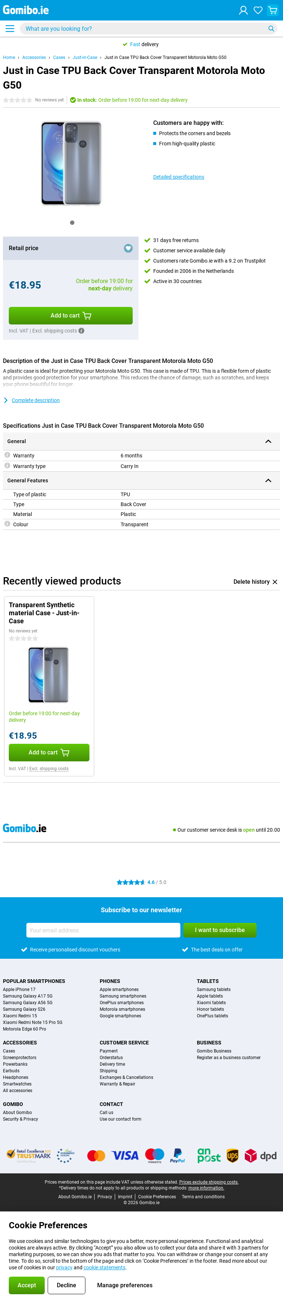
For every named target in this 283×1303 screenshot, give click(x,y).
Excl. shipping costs (49, 768)
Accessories (34, 57)
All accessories (17, 1090)
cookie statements (104, 1267)
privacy (64, 1267)
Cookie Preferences (157, 1196)
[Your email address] (103, 930)
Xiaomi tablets (211, 1002)
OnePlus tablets (212, 1015)
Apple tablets (210, 996)
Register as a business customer (229, 1057)
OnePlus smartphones (122, 1002)
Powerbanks (15, 1064)
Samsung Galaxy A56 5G (27, 1002)
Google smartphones (120, 1015)
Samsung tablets (214, 989)
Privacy (105, 1196)
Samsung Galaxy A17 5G (27, 996)
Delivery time (112, 1064)
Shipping (108, 1070)
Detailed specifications (178, 177)
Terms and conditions (203, 1196)
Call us (106, 1112)
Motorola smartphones (122, 1009)
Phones (110, 981)
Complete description (31, 400)
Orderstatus (111, 1057)
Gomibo (13, 1104)
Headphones (15, 1077)
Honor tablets (210, 1009)
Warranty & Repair (117, 1084)
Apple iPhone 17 (19, 989)
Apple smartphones (119, 989)
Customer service (124, 1043)
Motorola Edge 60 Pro (24, 1029)
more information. (206, 1188)
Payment (109, 1051)
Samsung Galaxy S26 (24, 1009)
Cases (59, 57)
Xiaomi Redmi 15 (20, 1015)
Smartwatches (17, 1084)
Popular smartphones (34, 981)
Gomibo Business (214, 1051)
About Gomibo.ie (75, 1196)
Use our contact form (121, 1119)
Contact (111, 1104)
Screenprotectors (19, 1057)
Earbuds (11, 1070)
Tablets (208, 981)
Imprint (125, 1196)
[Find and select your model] (148, 28)
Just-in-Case (85, 57)
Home (9, 57)
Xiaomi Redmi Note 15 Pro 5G (32, 1022)
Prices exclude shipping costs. (209, 1182)
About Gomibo (17, 1112)
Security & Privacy (20, 1119)
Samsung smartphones (123, 996)
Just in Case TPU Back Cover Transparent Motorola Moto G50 (165, 57)
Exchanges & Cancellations (126, 1077)
